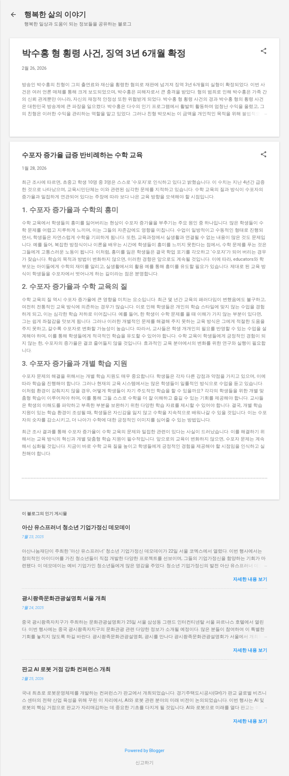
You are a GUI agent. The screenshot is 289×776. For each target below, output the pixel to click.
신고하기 (144, 762)
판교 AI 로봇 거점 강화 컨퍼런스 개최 (66, 669)
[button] (263, 51)
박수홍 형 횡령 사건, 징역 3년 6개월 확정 (104, 53)
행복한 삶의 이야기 (55, 14)
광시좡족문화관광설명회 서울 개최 (64, 598)
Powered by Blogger (144, 750)
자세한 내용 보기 (250, 579)
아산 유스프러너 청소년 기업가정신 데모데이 (76, 527)
